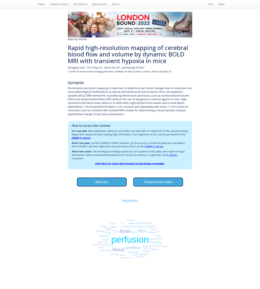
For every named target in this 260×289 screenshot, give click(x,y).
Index (41, 4)
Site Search (80, 4)
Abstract (101, 182)
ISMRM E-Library (81, 137)
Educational (99, 4)
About (115, 4)
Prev (211, 4)
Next (222, 4)
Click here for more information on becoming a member (129, 163)
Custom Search (59, 4)
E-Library (172, 155)
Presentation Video (158, 182)
